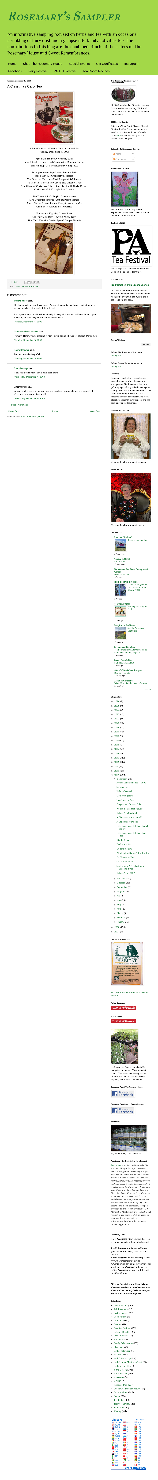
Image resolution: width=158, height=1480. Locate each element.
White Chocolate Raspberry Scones (130, 683)
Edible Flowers (121, 1335)
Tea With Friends (122, 604)
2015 (117, 749)
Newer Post (13, 411)
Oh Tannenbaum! (124, 848)
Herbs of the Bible (122, 1366)
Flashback (119, 1347)
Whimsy (117, 1411)
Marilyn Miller (20, 300)
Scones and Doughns (124, 647)
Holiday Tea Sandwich (127, 813)
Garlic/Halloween (122, 1351)
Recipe (117, 1396)
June (119, 900)
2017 (116, 740)
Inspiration (119, 1377)
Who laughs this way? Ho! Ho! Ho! (133, 853)
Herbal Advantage (122, 1358)
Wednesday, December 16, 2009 (29, 377)
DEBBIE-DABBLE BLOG (126, 582)
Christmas (33, 286)
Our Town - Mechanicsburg (127, 1388)
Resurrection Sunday (137, 540)
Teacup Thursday (122, 1403)
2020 (117, 727)
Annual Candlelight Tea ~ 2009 (131, 782)
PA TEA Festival (65, 71)
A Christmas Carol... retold (129, 817)
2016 (117, 744)
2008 (117, 927)
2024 (117, 710)
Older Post (95, 411)
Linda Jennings (21, 368)
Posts (117, 153)
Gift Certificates (107, 63)
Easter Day (119, 561)
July (119, 895)
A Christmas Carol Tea (127, 821)
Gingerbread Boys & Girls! (129, 804)
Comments (119, 159)
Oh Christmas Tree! (126, 857)
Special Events (79, 63)
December (122, 779)
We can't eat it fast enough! (130, 808)
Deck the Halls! (124, 844)
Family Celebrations (123, 1343)
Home (12, 63)
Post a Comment (19, 404)
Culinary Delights (122, 1332)
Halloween (119, 1354)
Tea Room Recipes (96, 71)
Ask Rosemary (121, 1309)
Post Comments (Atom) (32, 416)
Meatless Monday (122, 1385)
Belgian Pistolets (122, 673)
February (121, 917)
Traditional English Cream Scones (130, 284)
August (120, 891)
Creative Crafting (122, 1328)
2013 (117, 757)
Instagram (131, 63)
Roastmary (116, 1165)
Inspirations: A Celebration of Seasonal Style (131, 867)
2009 (117, 775)
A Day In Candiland (123, 680)
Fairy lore (118, 1339)
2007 (117, 931)
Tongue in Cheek (122, 559)
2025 (117, 705)
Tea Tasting (119, 1400)
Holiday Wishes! (124, 791)
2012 (117, 762)
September (122, 887)
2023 (117, 714)
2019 (117, 731)
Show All (147, 690)
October (121, 882)
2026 (117, 701)
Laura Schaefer (21, 350)
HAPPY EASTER (121, 574)
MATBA (117, 1381)
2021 (117, 723)
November (122, 878)
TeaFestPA (119, 1407)
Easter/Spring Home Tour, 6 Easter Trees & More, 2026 (137, 587)
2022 (117, 718)
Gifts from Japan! (125, 795)
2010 (117, 770)
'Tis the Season (124, 840)
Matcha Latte (123, 787)
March (120, 913)
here (119, 135)
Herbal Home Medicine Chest (128, 1362)
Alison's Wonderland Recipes (128, 670)
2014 (117, 753)
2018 (117, 736)
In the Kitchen (120, 1373)
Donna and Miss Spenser (26, 331)
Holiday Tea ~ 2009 (126, 873)
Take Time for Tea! (125, 800)
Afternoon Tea (21, 286)
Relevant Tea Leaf (123, 537)
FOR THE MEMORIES (124, 663)
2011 (116, 766)
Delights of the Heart (124, 625)
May (119, 904)
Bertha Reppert (121, 1313)
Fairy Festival (37, 71)
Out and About (121, 1392)
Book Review (120, 1316)
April (119, 909)
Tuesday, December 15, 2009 (28, 321)
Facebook (15, 71)
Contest (118, 1324)
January (120, 922)
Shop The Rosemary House (42, 63)
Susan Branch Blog (123, 660)
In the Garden (120, 1369)
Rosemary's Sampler (63, 16)
